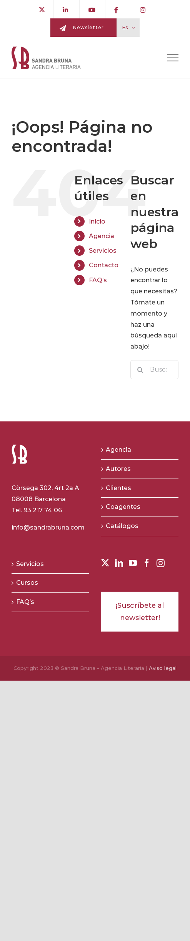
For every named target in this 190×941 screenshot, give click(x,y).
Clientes (118, 488)
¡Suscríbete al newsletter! (140, 611)
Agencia (101, 236)
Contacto (103, 265)
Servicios (103, 250)
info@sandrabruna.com (48, 527)
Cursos (27, 582)
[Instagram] (161, 563)
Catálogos (122, 526)
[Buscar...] (154, 369)
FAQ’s (98, 280)
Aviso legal (163, 668)
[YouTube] (133, 563)
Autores (118, 468)
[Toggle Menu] (173, 57)
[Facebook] (147, 563)
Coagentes (123, 506)
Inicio (97, 221)
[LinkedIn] (119, 563)
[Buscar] (140, 369)
